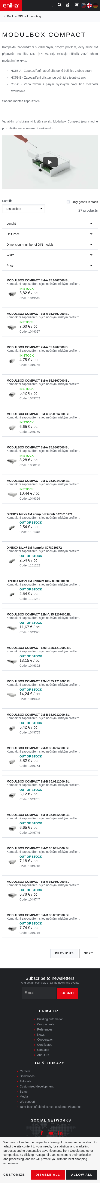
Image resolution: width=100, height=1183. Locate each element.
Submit (68, 993)
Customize (14, 1174)
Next (88, 953)
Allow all (82, 1174)
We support (27, 1101)
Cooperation (45, 1039)
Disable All (48, 1174)
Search (24, 1091)
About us (43, 1055)
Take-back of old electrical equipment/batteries (50, 1106)
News (41, 1034)
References (45, 1029)
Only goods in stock (82, 201)
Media (24, 1096)
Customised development (37, 1086)
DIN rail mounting (29, 16)
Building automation (50, 1019)
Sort (7, 201)
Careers (25, 1071)
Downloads (27, 1076)
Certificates (44, 1044)
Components (45, 1024)
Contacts (43, 1050)
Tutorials (25, 1081)
